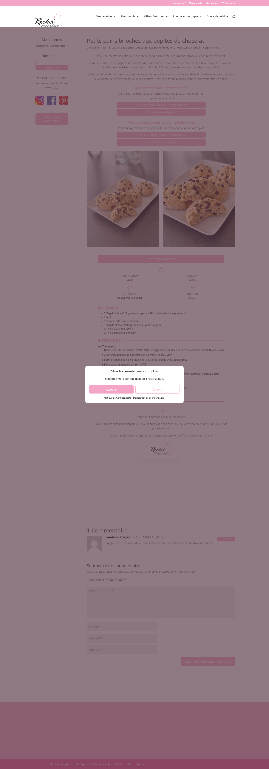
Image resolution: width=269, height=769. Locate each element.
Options (157, 389)
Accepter (111, 389)
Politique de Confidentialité (117, 397)
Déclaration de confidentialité (148, 397)
